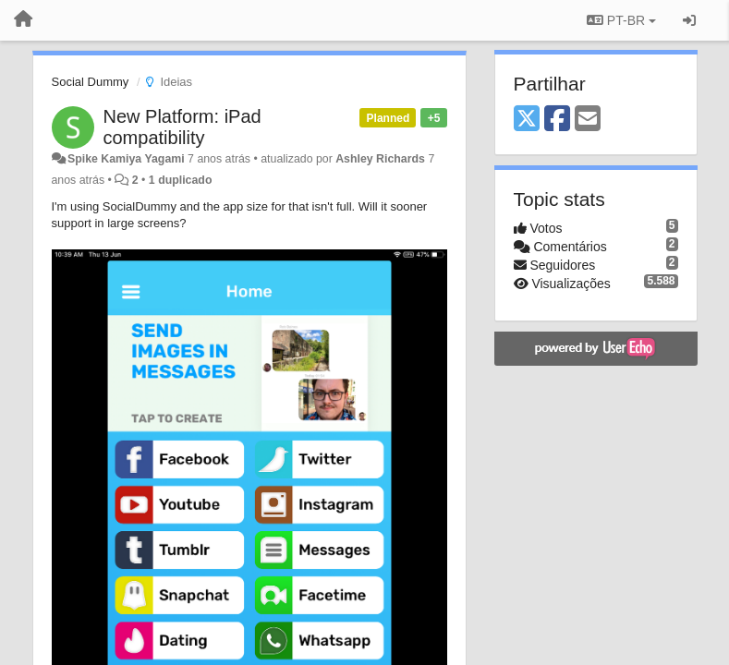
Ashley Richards (380, 158)
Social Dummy (90, 82)
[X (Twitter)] (527, 119)
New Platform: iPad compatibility (182, 127)
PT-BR (621, 20)
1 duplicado (181, 180)
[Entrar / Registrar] (689, 20)
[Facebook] (557, 119)
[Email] (588, 119)
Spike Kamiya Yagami (126, 158)
